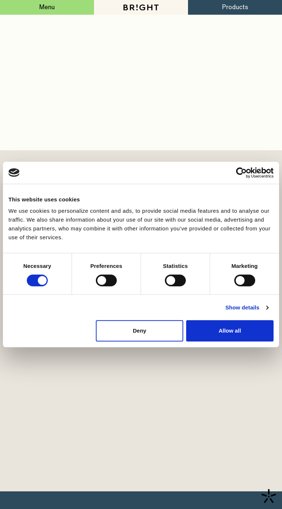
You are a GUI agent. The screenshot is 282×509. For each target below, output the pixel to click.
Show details (242, 307)
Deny (140, 330)
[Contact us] (269, 496)
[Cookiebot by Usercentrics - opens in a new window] (241, 172)
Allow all (229, 330)
